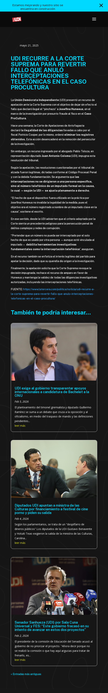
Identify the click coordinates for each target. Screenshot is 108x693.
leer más (20, 425)
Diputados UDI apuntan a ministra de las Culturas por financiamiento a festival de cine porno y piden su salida (51, 509)
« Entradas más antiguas (26, 674)
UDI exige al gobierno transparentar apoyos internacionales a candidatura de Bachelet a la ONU (52, 392)
